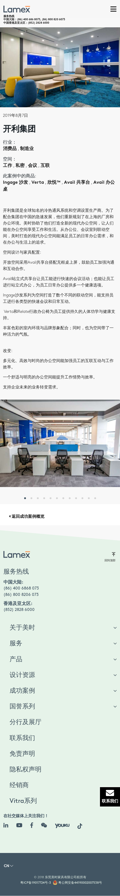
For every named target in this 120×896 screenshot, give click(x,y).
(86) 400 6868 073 (21, 588)
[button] (9, 445)
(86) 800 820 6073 (53, 19)
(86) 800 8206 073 (21, 595)
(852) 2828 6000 (38, 23)
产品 (16, 659)
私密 (20, 166)
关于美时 (22, 628)
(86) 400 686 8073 (28, 19)
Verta (38, 183)
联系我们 (22, 738)
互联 (45, 166)
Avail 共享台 (77, 183)
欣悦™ (54, 183)
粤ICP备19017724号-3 (35, 882)
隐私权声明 (25, 770)
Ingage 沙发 (16, 183)
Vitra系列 (23, 801)
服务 (16, 643)
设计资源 (22, 675)
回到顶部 (110, 557)
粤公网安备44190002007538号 (80, 882)
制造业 (27, 149)
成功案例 (22, 691)
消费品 (10, 149)
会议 (33, 166)
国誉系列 (22, 707)
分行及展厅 (25, 722)
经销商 (19, 785)
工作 (8, 166)
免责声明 (22, 754)
